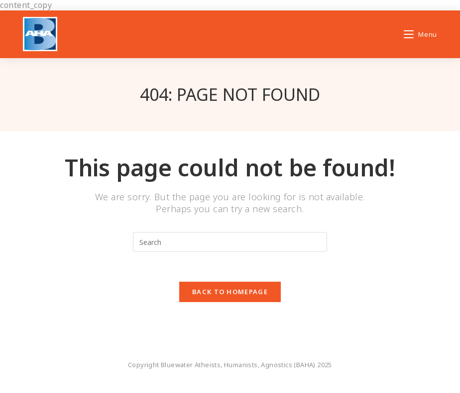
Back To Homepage (230, 291)
